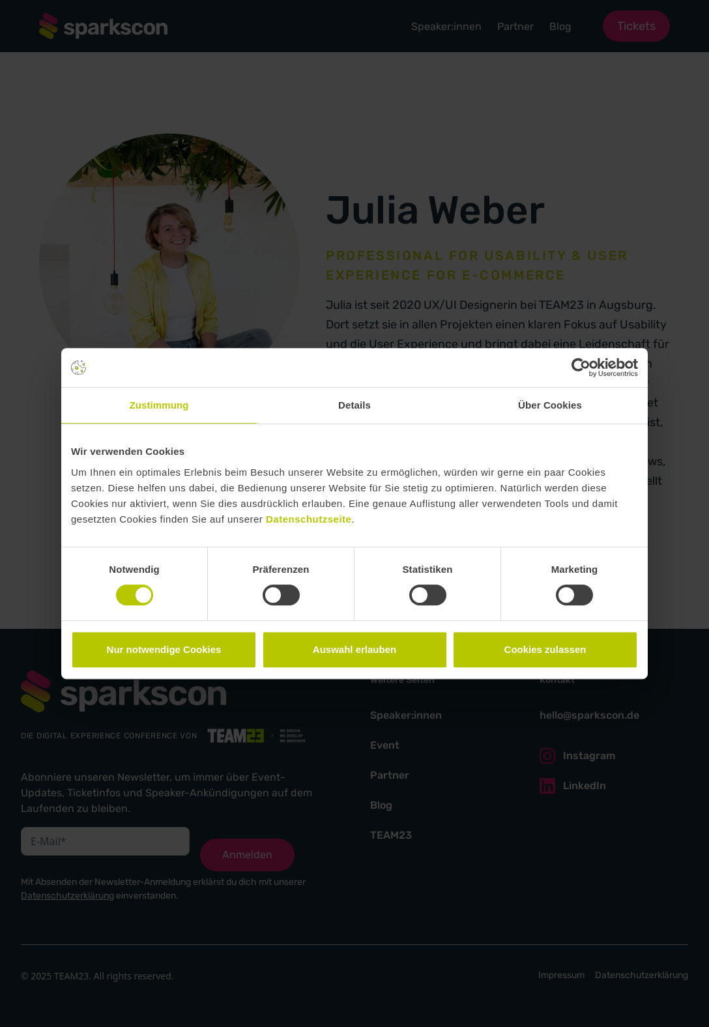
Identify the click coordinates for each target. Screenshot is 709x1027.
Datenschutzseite (308, 519)
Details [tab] (354, 405)
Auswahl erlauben (354, 649)
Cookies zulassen (545, 649)
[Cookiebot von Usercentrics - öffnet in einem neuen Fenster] (581, 367)
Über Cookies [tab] (550, 405)
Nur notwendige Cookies (164, 649)
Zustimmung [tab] (159, 405)
